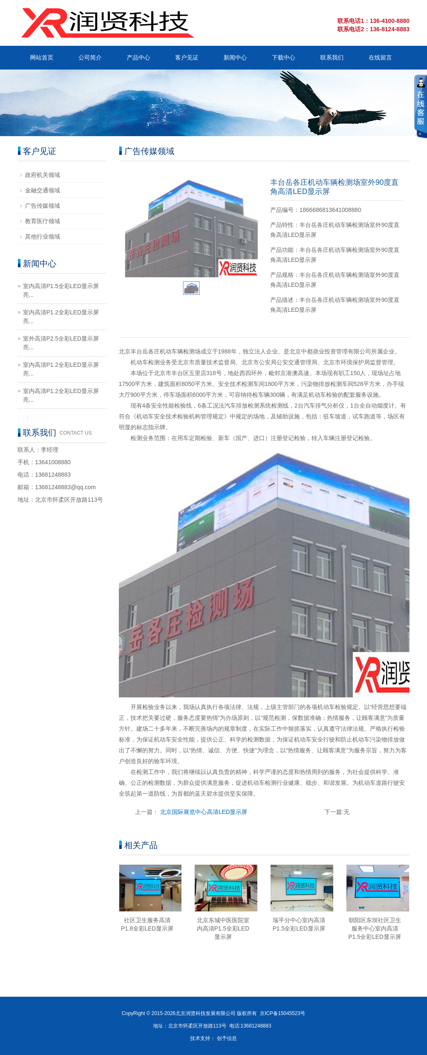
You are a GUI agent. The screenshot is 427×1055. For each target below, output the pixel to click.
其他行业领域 (42, 236)
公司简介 (90, 57)
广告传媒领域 (42, 205)
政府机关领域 (42, 175)
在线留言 (380, 57)
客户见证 (186, 57)
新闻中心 (235, 57)
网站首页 (41, 57)
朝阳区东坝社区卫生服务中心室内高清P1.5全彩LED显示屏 (375, 928)
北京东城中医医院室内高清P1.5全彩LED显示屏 (223, 928)
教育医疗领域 (42, 221)
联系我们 (332, 57)
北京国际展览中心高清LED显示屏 (203, 812)
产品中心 (138, 57)
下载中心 (283, 57)
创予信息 (227, 1038)
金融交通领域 (42, 190)
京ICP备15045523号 (282, 1013)
